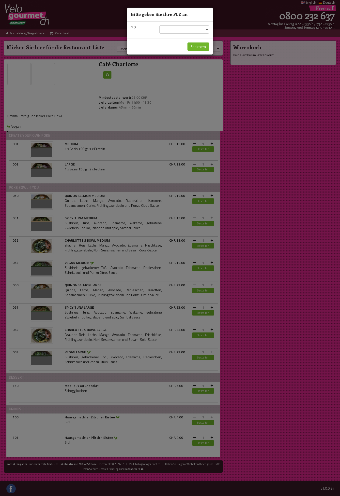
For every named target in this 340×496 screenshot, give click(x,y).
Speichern (198, 46)
